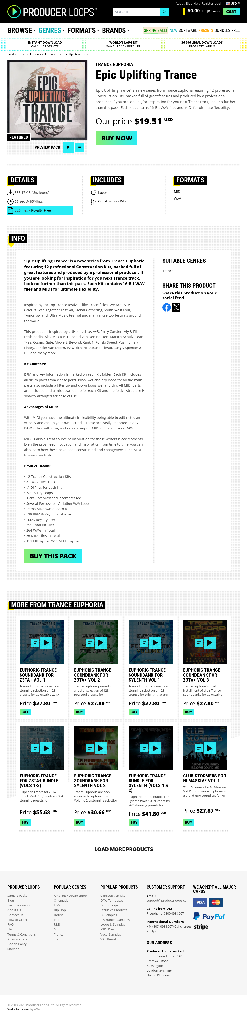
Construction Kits (112, 896)
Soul (57, 929)
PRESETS (205, 30)
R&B (57, 925)
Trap (57, 939)
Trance (167, 270)
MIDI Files (107, 929)
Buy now (116, 138)
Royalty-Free (41, 210)
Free (236, 30)
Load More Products (123, 849)
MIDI (177, 191)
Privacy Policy (17, 939)
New (173, 30)
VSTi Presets (109, 939)
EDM (57, 905)
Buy (24, 711)
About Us (14, 910)
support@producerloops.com (168, 900)
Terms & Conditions (21, 934)
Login (219, 3)
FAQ (10, 925)
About (180, 3)
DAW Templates (111, 900)
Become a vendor (20, 905)
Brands (114, 30)
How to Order (17, 920)
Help (196, 3)
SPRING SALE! (155, 30)
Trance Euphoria (114, 64)
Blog (189, 3)
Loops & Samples (112, 925)
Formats (82, 30)
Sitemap (13, 949)
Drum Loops (109, 905)
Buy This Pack (53, 555)
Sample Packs (17, 896)
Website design (18, 1009)
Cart (231, 11)
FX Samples (108, 915)
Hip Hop (60, 910)
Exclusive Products (113, 910)
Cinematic (61, 900)
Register (207, 3)
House (58, 915)
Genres (49, 30)
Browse (19, 30)
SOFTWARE (188, 30)
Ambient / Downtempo (70, 896)
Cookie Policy (17, 944)
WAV (177, 198)
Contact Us (15, 915)
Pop (57, 920)
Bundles (222, 30)
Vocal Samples (110, 934)
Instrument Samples (115, 920)
